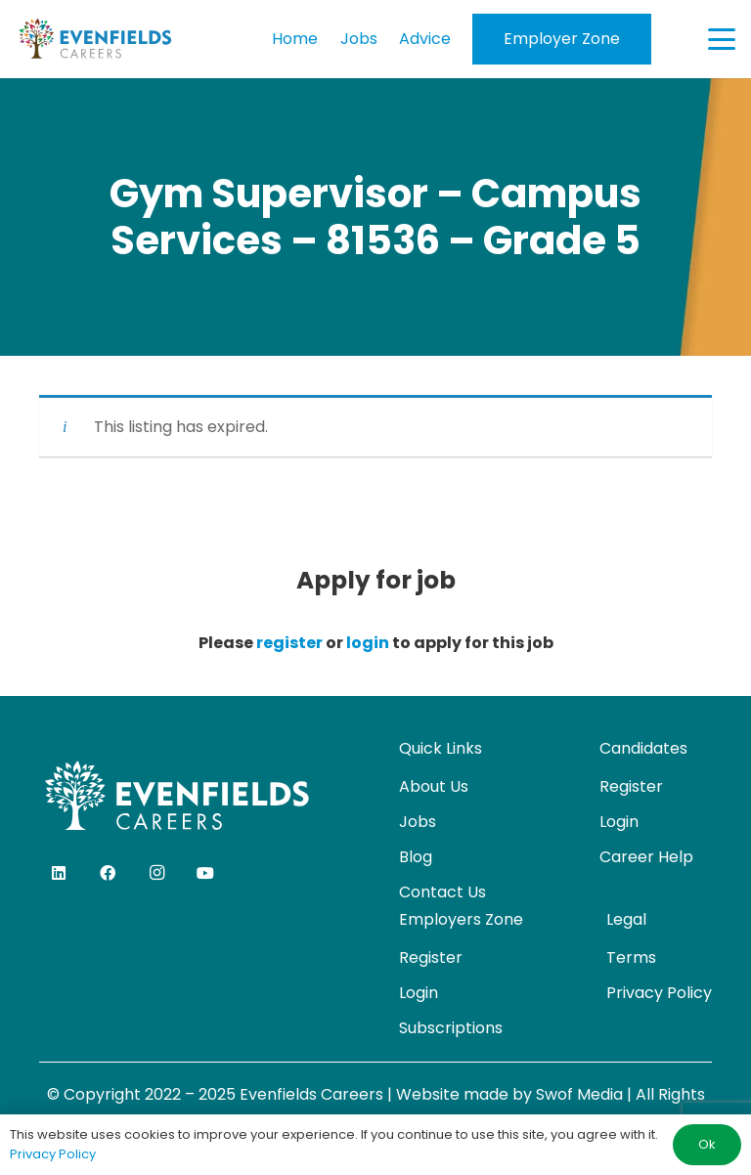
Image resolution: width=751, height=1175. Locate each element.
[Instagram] (156, 872)
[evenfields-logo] (95, 39)
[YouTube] (205, 872)
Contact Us (442, 892)
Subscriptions (451, 1028)
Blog (415, 857)
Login (619, 821)
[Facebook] (107, 872)
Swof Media (579, 1094)
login (367, 642)
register (289, 642)
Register (631, 786)
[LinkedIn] (58, 872)
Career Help (646, 857)
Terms (631, 957)
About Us (433, 786)
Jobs (417, 821)
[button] (721, 39)
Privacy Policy (659, 992)
